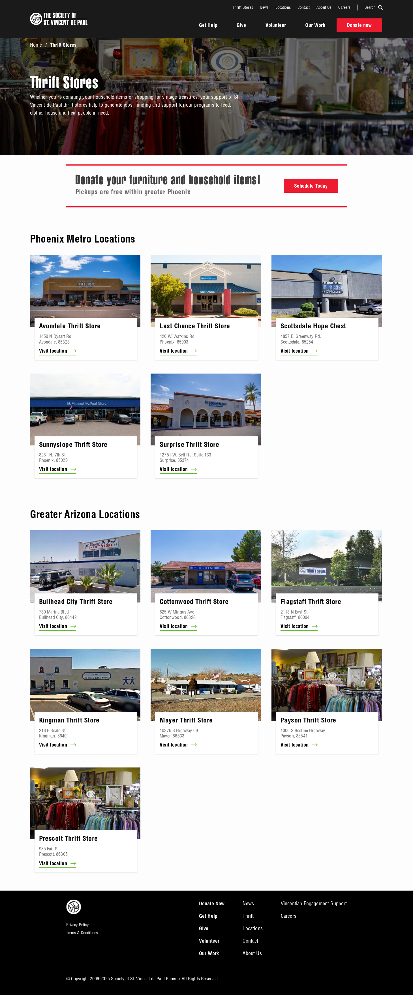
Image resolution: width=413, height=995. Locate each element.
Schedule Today (311, 186)
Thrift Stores (243, 7)
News (264, 7)
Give (241, 25)
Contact (304, 7)
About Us (323, 7)
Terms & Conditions (82, 932)
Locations (283, 7)
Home (36, 45)
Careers (344, 7)
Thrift (248, 916)
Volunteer (276, 25)
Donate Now (212, 904)
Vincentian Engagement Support (314, 903)
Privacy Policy (77, 924)
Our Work (315, 25)
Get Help (208, 25)
